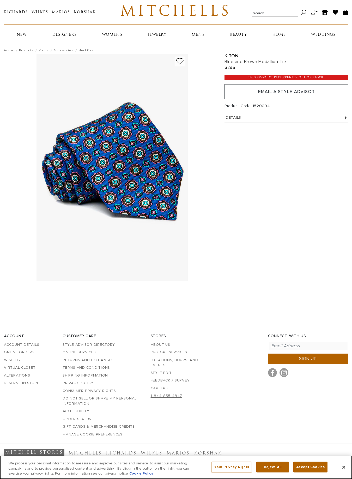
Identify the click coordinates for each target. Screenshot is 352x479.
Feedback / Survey (170, 380)
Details (286, 117)
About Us (160, 345)
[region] (176, 467)
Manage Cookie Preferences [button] (93, 434)
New (22, 35)
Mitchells (176, 12)
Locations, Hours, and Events (174, 363)
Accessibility (76, 411)
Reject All (273, 467)
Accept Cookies (310, 467)
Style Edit (161, 373)
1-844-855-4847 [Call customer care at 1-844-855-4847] (167, 396)
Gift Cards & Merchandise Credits (99, 426)
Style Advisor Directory (89, 345)
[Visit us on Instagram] (284, 372)
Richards (16, 12)
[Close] (343, 467)
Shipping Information (85, 375)
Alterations (17, 375)
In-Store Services (169, 352)
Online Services (79, 352)
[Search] (303, 12)
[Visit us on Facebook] (272, 372)
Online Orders (19, 352)
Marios (61, 12)
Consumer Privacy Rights (89, 391)
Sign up (308, 359)
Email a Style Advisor (286, 92)
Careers (159, 388)
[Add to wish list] (180, 61)
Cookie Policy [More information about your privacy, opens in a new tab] (141, 473)
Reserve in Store (21, 383)
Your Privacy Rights (231, 467)
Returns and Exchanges (88, 360)
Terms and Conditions (86, 367)
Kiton (231, 56)
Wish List (13, 360)
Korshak (85, 12)
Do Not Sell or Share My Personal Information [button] (100, 401)
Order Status (77, 419)
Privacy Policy (78, 383)
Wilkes (40, 12)
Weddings (323, 35)
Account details (21, 345)
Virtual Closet (20, 367)
